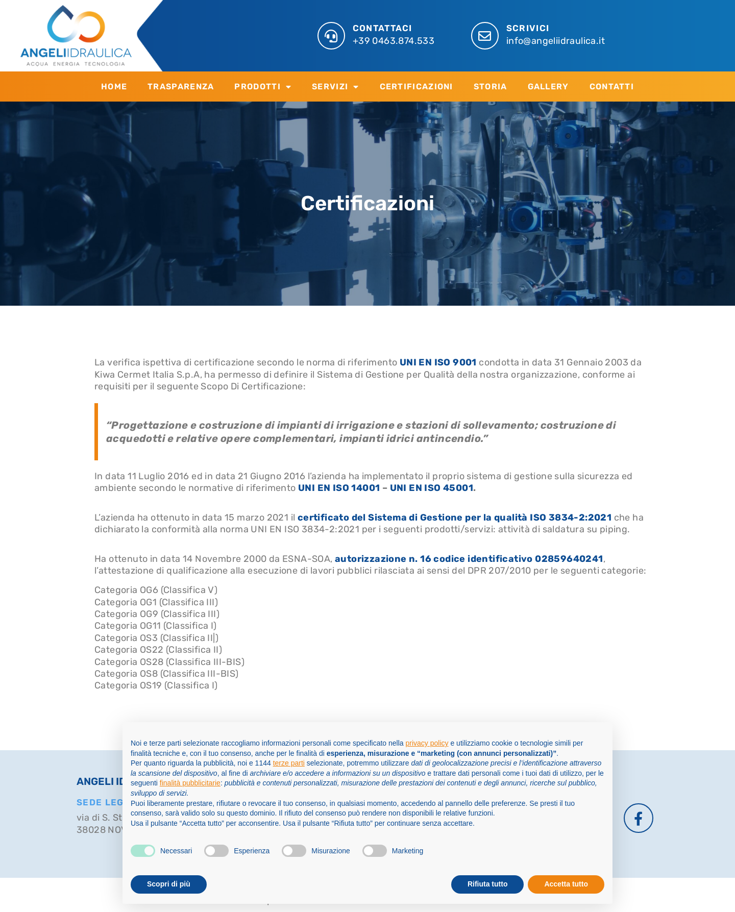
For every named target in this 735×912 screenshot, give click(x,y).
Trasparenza (181, 86)
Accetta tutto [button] (566, 884)
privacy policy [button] (427, 743)
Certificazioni (416, 86)
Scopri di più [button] (168, 884)
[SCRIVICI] (485, 36)
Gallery (548, 86)
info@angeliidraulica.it (555, 40)
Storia (490, 86)
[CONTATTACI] (331, 36)
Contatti (612, 86)
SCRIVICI (527, 28)
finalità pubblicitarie (190, 783)
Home (114, 86)
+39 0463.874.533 (393, 40)
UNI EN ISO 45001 (431, 488)
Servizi (335, 87)
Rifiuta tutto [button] (488, 884)
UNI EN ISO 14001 (339, 488)
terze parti (289, 763)
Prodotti (262, 87)
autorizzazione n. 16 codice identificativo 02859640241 (469, 558)
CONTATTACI (382, 28)
